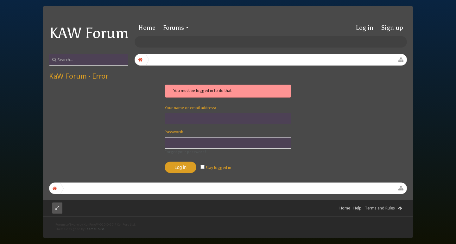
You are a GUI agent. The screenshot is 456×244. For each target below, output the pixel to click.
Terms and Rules (380, 220)
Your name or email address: (190, 107)
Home (146, 27)
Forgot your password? (185, 151)
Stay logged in (215, 167)
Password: (174, 131)
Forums (173, 27)
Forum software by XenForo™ (95, 237)
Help (357, 220)
